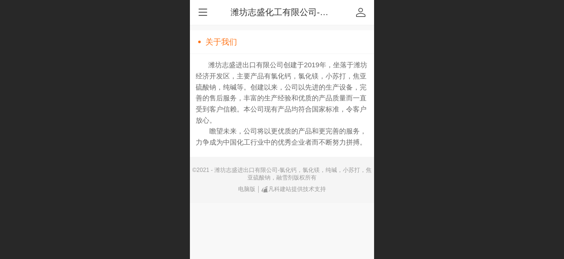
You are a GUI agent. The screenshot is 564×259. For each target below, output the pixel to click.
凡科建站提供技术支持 (293, 189)
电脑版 (246, 189)
